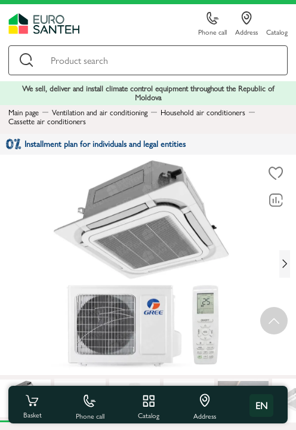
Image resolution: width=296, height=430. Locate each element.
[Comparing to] (276, 201)
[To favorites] (276, 174)
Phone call (212, 24)
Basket (32, 405)
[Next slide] (284, 264)
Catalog (277, 31)
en (261, 405)
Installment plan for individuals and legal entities (96, 143)
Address (246, 23)
